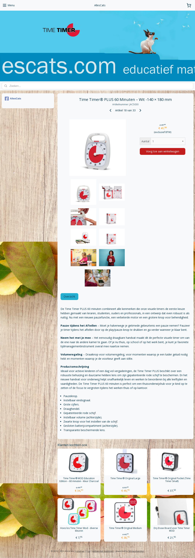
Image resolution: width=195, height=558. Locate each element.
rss (88, 551)
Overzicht (69, 296)
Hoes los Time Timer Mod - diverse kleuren (79, 529)
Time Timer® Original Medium (125, 528)
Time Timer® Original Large (125, 478)
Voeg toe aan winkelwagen (162, 151)
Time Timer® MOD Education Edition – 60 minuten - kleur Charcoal (78, 480)
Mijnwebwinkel (136, 551)
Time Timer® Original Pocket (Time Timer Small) (172, 480)
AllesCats (13, 98)
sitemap (80, 551)
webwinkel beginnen (103, 551)
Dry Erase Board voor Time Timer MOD (172, 529)
